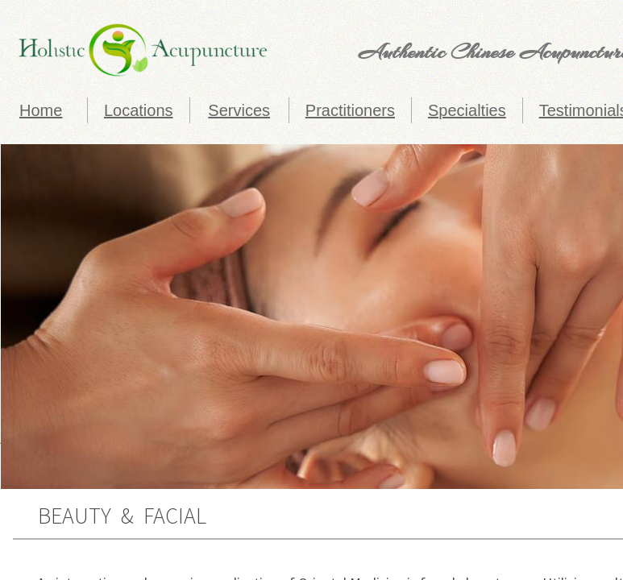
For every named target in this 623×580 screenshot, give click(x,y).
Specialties (467, 110)
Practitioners (350, 110)
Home (40, 110)
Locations (138, 110)
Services (239, 110)
